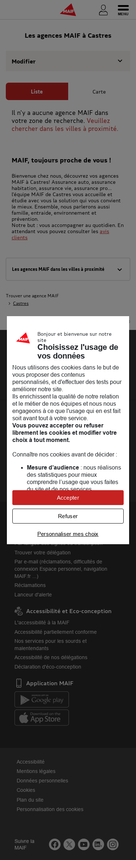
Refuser (68, 516)
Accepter (68, 498)
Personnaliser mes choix (68, 534)
